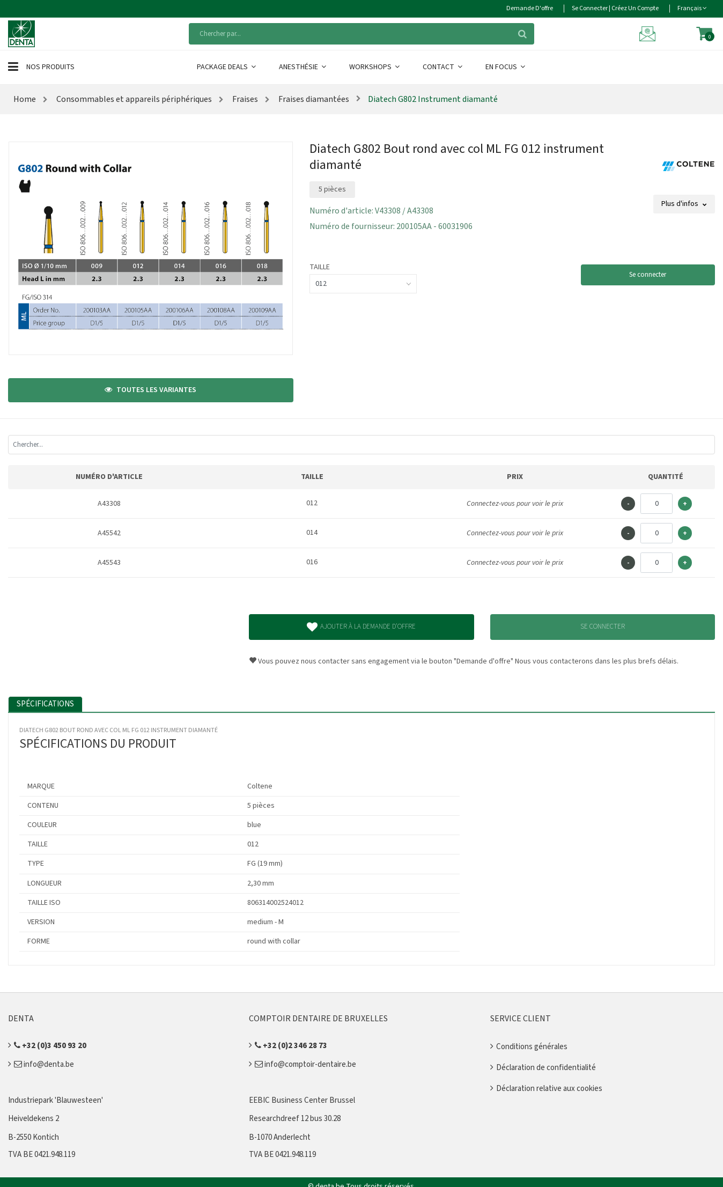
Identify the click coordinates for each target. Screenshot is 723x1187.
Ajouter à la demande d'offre (361, 627)
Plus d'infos (684, 203)
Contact (443, 67)
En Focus (506, 67)
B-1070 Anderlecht (280, 1137)
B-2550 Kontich (33, 1137)
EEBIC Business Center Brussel (302, 1100)
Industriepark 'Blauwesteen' (55, 1100)
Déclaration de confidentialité (546, 1067)
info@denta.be (44, 1064)
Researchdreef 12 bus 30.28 (295, 1118)
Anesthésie (303, 67)
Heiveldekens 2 (33, 1118)
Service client (520, 1018)
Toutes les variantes (150, 390)
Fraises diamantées (313, 99)
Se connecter (647, 274)
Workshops (375, 67)
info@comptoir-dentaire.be (305, 1064)
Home (24, 99)
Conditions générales (531, 1046)
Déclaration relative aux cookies (549, 1088)
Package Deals (227, 67)
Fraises (244, 99)
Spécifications (45, 704)
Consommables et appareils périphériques (133, 99)
